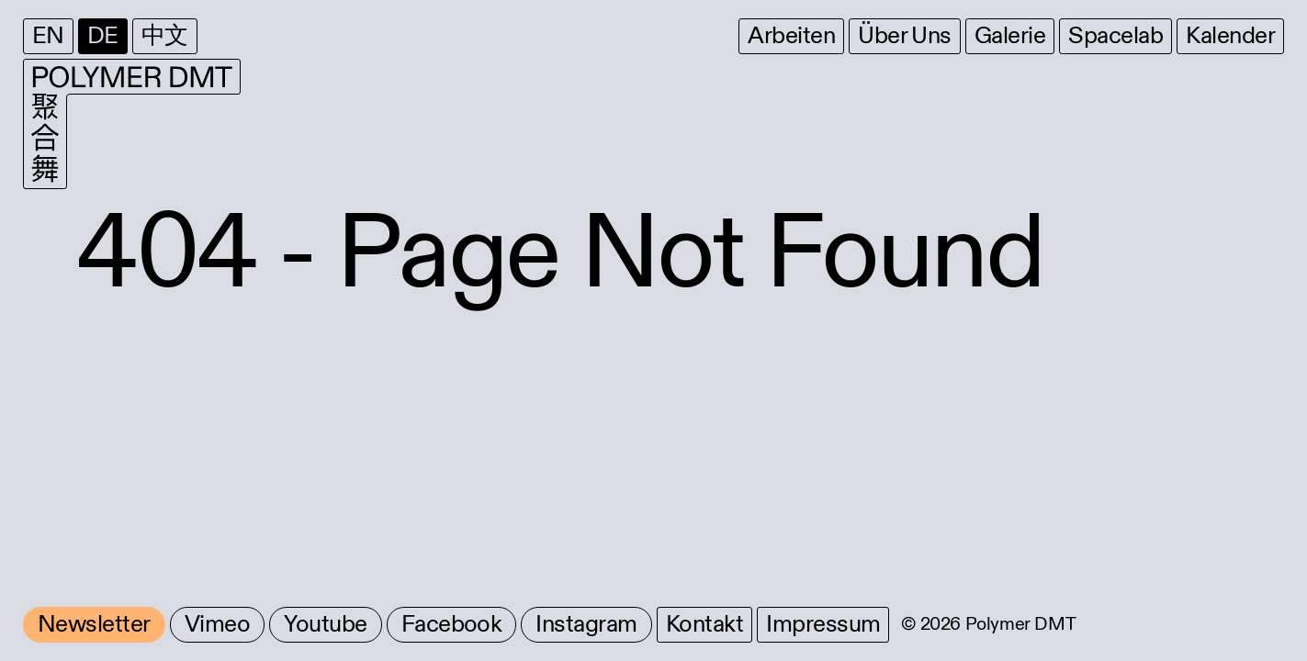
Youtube (325, 624)
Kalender (1230, 35)
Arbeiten (791, 35)
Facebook (451, 624)
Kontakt (704, 624)
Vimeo (217, 624)
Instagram (586, 624)
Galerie (1010, 35)
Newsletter (94, 624)
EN (48, 35)
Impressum (823, 624)
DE (102, 35)
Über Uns (905, 35)
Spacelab (1115, 35)
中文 (164, 35)
